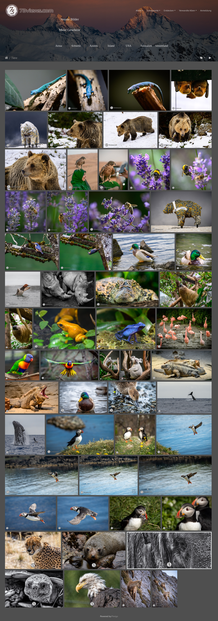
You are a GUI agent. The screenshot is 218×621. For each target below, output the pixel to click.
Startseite (6, 58)
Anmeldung (205, 10)
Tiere (14, 58)
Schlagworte (152, 10)
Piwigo (115, 616)
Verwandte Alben (187, 10)
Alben (138, 10)
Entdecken (169, 10)
